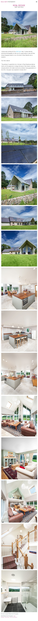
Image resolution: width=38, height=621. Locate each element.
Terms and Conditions (13, 617)
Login (14, 615)
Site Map (2, 617)
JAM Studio (18, 51)
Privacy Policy (7, 617)
